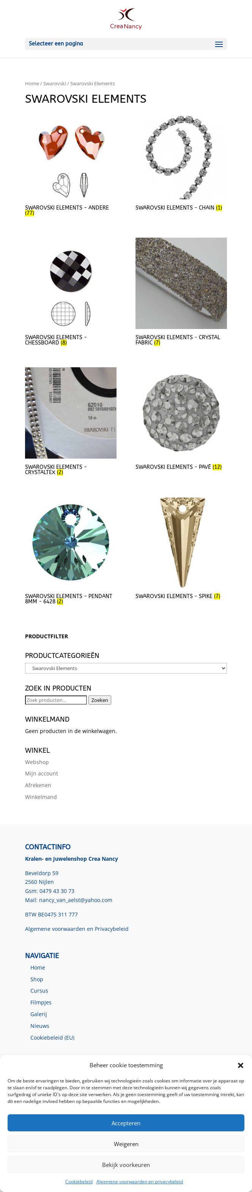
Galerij (38, 1014)
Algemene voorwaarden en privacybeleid (139, 1181)
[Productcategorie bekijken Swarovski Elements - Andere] (70, 163)
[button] (240, 1065)
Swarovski (54, 83)
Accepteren (126, 1123)
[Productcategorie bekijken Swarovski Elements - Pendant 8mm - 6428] (70, 552)
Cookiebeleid (79, 1181)
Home (32, 83)
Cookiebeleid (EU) (52, 1037)
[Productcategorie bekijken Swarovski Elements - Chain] (181, 160)
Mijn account (41, 773)
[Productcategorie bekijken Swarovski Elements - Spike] (181, 549)
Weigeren (126, 1144)
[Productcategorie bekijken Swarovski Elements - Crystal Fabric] (181, 293)
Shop (36, 979)
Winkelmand (41, 796)
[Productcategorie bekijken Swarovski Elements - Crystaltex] (70, 422)
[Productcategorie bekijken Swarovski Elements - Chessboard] (70, 293)
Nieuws (39, 1025)
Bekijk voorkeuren (126, 1165)
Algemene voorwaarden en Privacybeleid (77, 928)
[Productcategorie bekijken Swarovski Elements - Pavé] (181, 419)
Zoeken (99, 700)
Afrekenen (38, 785)
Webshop (37, 762)
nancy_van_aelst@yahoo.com (75, 900)
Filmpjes (41, 1002)
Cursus (39, 990)
